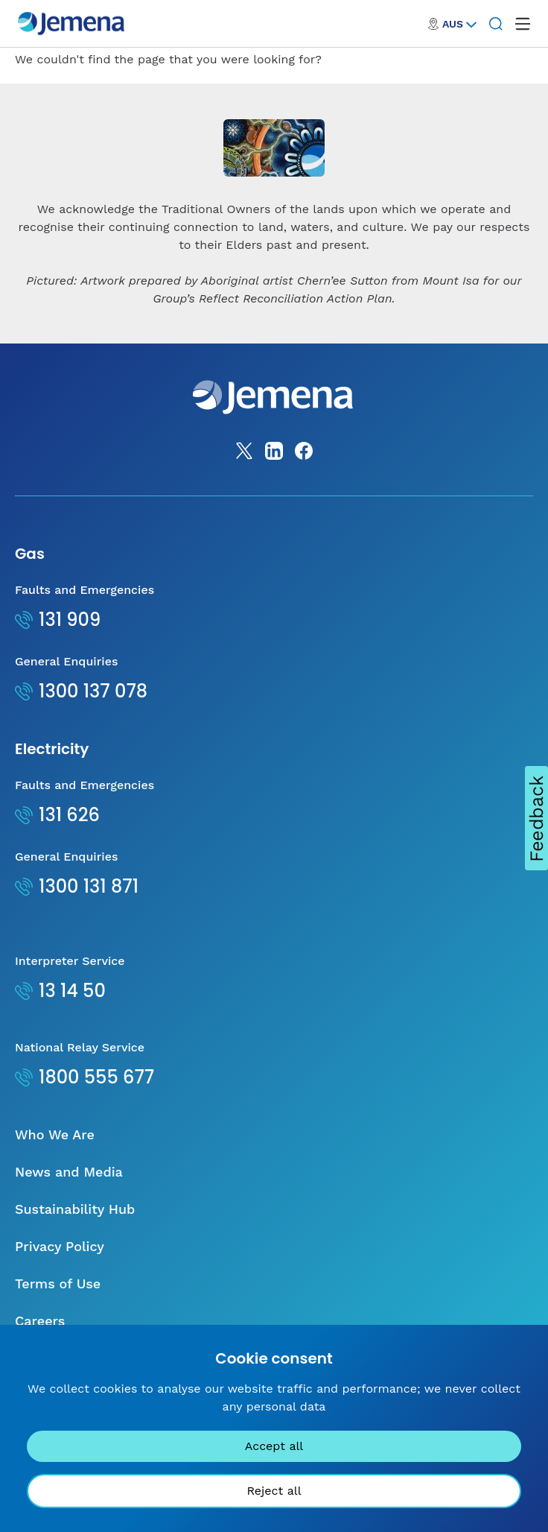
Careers (40, 1321)
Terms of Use (58, 1283)
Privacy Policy (59, 1246)
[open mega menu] (522, 23)
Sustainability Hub (75, 1209)
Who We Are (55, 1134)
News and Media (69, 1172)
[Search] (495, 24)
